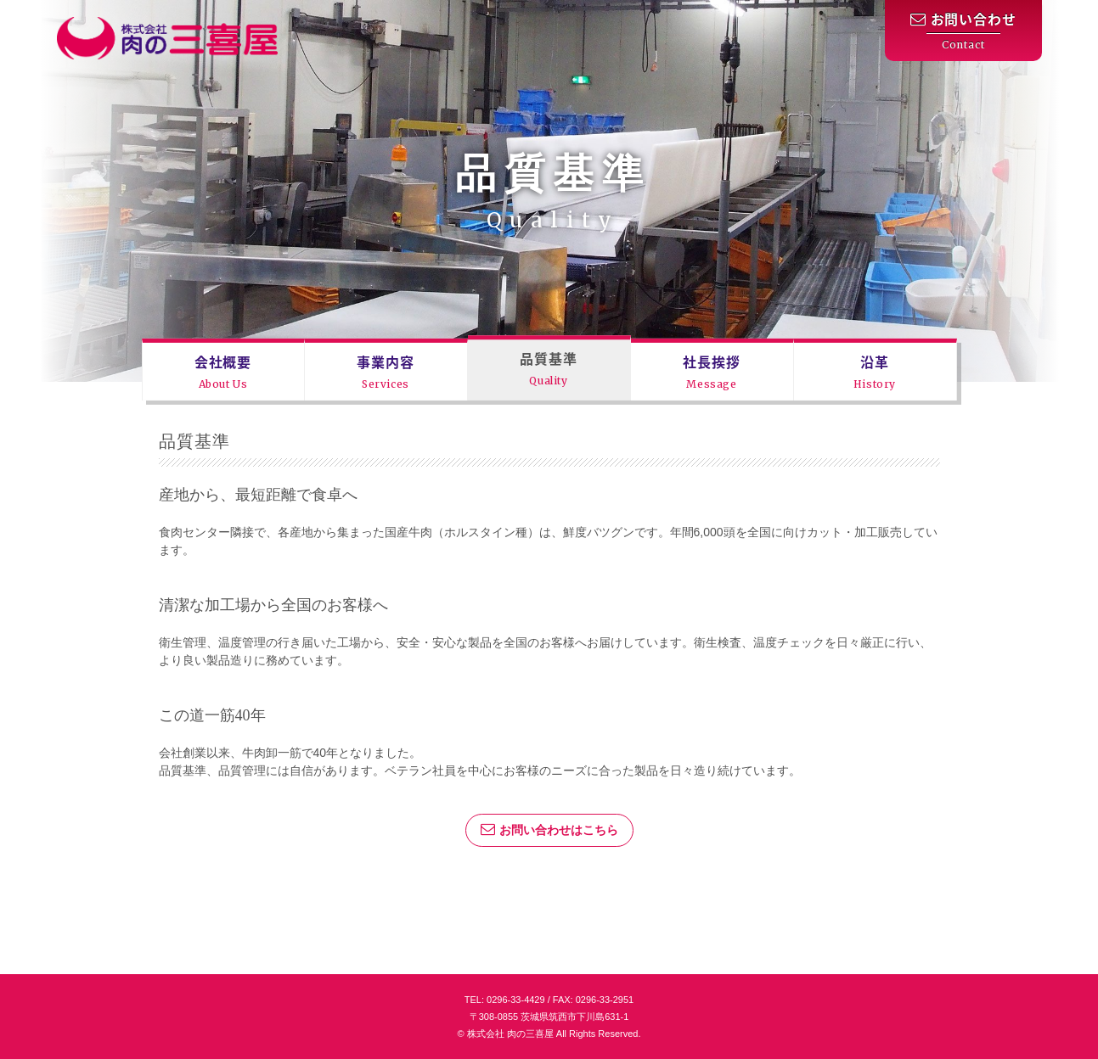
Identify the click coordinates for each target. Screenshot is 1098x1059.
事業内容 (385, 370)
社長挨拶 (711, 370)
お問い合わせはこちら (549, 829)
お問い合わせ (963, 30)
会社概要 (222, 370)
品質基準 (548, 367)
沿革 (874, 370)
